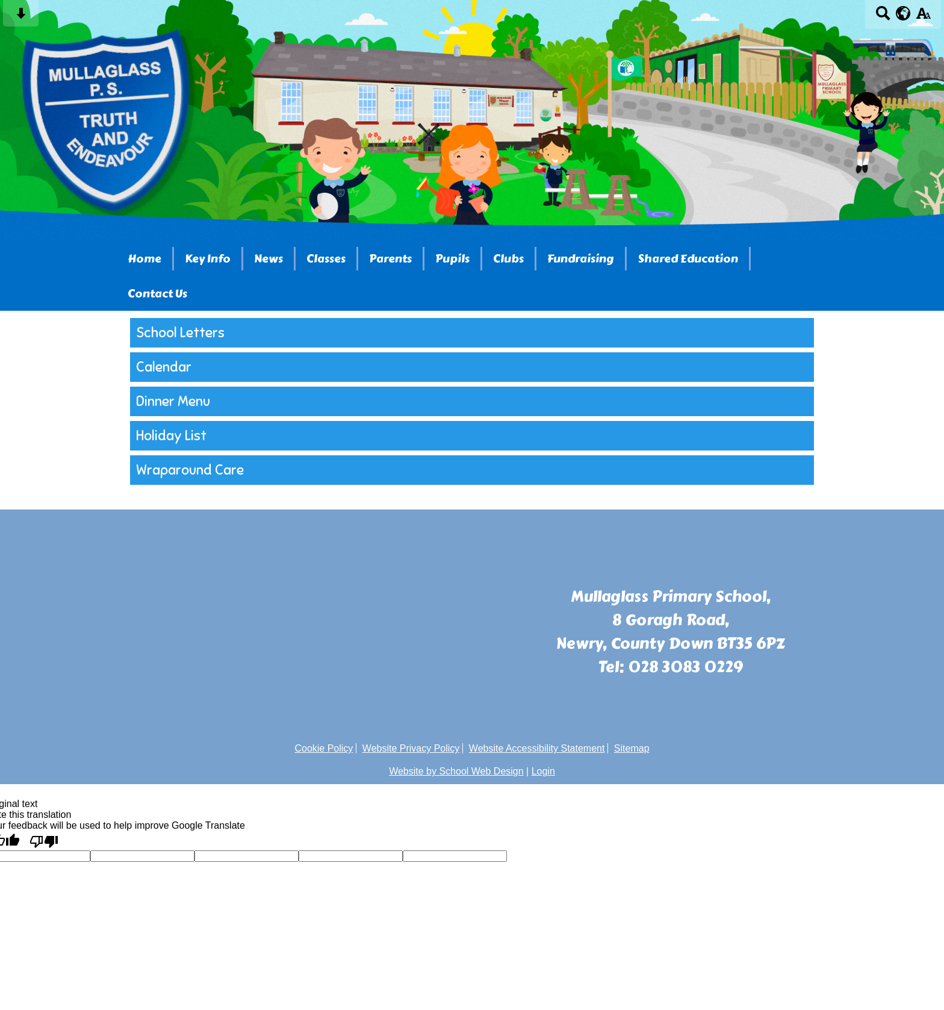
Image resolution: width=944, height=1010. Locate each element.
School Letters (180, 332)
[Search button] (883, 17)
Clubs (508, 258)
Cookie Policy (323, 748)
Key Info (208, 258)
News (268, 258)
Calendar (163, 367)
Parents (390, 258)
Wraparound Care (190, 470)
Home (144, 258)
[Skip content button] (21, 17)
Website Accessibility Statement (537, 748)
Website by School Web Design (456, 771)
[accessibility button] (923, 17)
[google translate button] (903, 13)
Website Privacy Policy (411, 748)
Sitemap (632, 748)
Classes (326, 258)
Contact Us (157, 293)
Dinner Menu (173, 401)
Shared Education (688, 258)
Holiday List (171, 435)
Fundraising (580, 258)
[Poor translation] (44, 840)
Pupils (452, 258)
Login (543, 771)
